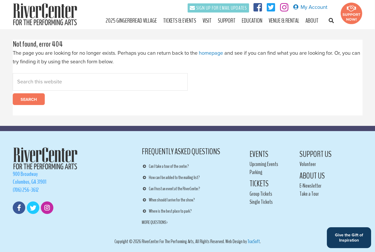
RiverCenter (47, 14)
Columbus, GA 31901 (29, 182)
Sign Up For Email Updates (221, 7)
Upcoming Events (264, 164)
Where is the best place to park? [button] (167, 211)
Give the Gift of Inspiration (349, 237)
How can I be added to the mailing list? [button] (171, 177)
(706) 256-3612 (26, 190)
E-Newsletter (310, 186)
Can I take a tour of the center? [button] (165, 166)
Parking (256, 172)
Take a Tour (309, 194)
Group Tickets (261, 194)
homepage (211, 53)
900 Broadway (25, 174)
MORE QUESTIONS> (155, 222)
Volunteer (308, 164)
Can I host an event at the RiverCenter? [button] (171, 189)
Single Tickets (261, 202)
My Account (310, 7)
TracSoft (253, 241)
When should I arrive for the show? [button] (168, 200)
